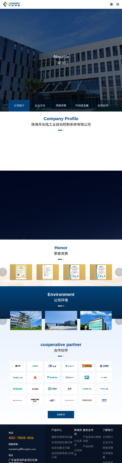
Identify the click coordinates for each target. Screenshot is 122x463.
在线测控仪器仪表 (61, 453)
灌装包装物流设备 (61, 448)
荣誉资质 (108, 459)
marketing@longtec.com (22, 460)
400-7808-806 (21, 449)
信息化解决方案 (60, 459)
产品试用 (88, 457)
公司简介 (108, 448)
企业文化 (108, 453)
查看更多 (61, 426)
